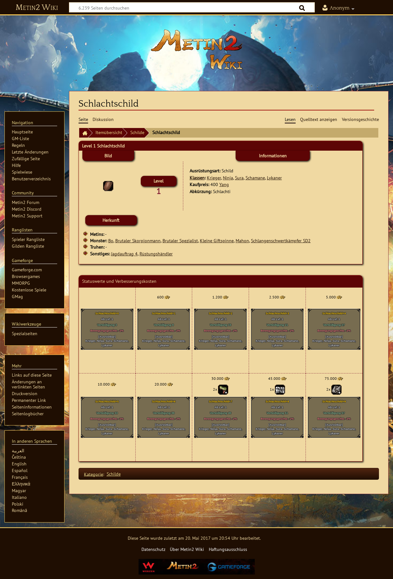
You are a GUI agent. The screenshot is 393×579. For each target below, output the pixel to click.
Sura (239, 178)
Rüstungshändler (156, 254)
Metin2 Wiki (37, 7)
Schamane (255, 178)
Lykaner (274, 178)
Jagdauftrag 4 (124, 254)
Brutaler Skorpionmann (138, 240)
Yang (224, 184)
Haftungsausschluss (228, 549)
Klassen (197, 178)
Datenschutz (153, 549)
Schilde (137, 132)
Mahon (242, 240)
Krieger (214, 178)
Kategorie (93, 474)
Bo (110, 240)
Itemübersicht (108, 132)
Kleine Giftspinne (217, 240)
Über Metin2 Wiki (187, 549)
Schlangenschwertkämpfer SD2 (281, 240)
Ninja (228, 178)
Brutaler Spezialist (180, 240)
